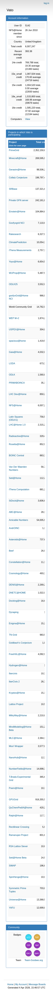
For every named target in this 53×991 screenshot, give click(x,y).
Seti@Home (15, 478)
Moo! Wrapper (16, 746)
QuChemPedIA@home (20, 807)
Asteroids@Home (18, 539)
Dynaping (14, 612)
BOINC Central (16, 455)
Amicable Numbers (18, 520)
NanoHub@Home (18, 757)
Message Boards (37, 984)
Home (10, 984)
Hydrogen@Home (18, 665)
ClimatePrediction (18, 242)
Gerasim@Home (17, 169)
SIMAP (12, 865)
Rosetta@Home (17, 444)
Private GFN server (18, 200)
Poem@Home (16, 788)
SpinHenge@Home (18, 877)
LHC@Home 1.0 (17, 425)
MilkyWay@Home (18, 715)
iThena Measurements (20, 250)
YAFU (12, 908)
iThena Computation (19, 489)
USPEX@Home (17, 329)
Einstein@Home (17, 211)
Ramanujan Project (18, 835)
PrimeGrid (14, 150)
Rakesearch (15, 234)
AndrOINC (14, 528)
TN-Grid (13, 635)
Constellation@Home (19, 562)
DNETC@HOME (17, 592)
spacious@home (17, 341)
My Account (21, 984)
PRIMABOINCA (17, 383)
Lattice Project (16, 704)
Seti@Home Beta (17, 857)
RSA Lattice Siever (18, 846)
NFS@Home (15, 405)
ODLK (12, 374)
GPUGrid (13, 799)
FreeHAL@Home (17, 654)
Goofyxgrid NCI (16, 223)
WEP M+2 (14, 318)
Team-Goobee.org (34, 960)
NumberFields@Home (20, 769)
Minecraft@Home (18, 158)
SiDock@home (16, 500)
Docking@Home (17, 601)
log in (46, 3)
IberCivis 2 (14, 681)
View (27, 119)
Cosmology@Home (19, 573)
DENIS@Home (16, 585)
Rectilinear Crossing (19, 827)
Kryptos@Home (17, 693)
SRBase (13, 189)
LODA (12, 363)
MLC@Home (15, 738)
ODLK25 (13, 284)
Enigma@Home (17, 623)
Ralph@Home (16, 815)
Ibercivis (13, 673)
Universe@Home (17, 899)
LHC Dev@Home (17, 394)
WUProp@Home (17, 273)
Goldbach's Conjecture (20, 643)
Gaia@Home (15, 352)
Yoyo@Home (15, 261)
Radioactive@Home (19, 436)
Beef (11, 551)
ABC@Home (15, 512)
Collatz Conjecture (18, 177)
